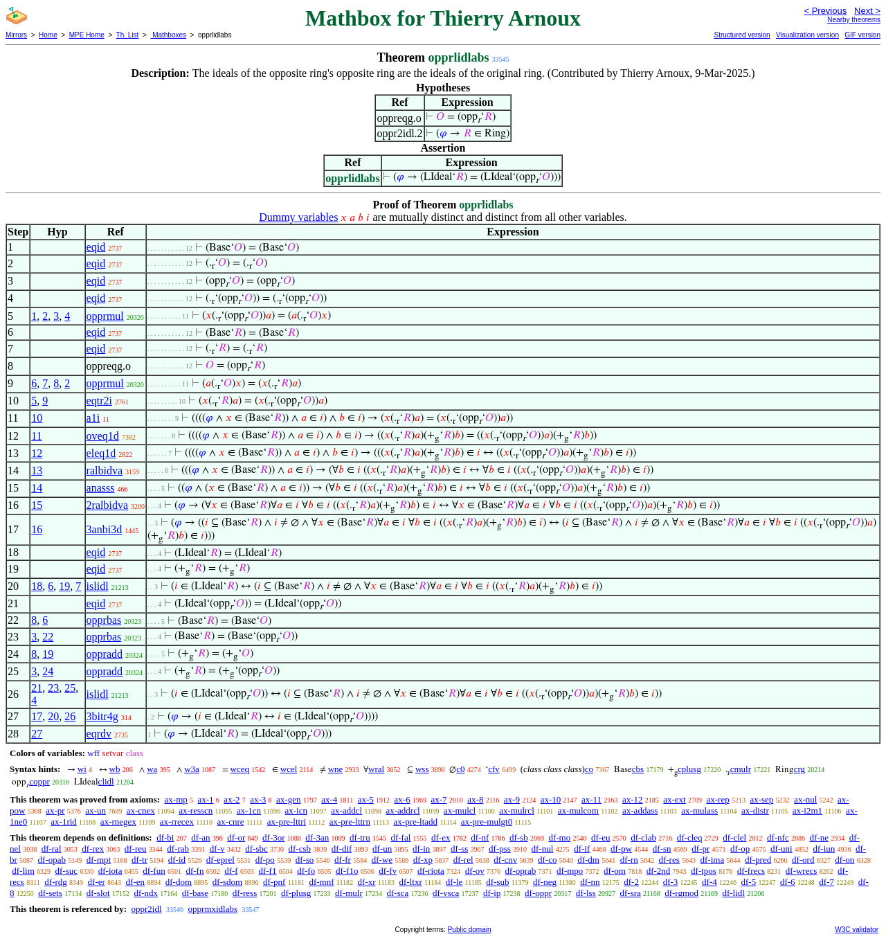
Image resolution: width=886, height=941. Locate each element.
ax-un (95, 810)
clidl (106, 781)
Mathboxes (168, 35)
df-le (454, 882)
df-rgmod (681, 893)
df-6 (787, 882)
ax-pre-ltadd (416, 821)
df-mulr (349, 893)
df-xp (423, 859)
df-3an (317, 837)
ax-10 (551, 799)
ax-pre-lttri (286, 821)
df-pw (621, 848)
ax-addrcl (403, 810)
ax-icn (295, 810)
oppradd (105, 654)
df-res (668, 859)
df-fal (400, 837)
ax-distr (755, 810)
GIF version (862, 35)
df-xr (367, 882)
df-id (177, 859)
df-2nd (659, 871)
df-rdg (55, 882)
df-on (844, 859)
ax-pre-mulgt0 (486, 821)
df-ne (818, 837)
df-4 (709, 882)
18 (36, 586)
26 (69, 716)
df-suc (66, 871)
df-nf (480, 837)
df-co (547, 859)
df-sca (398, 893)
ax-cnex (141, 810)
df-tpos (703, 871)
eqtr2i (99, 400)
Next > (867, 11)
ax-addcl (346, 810)
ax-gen (288, 799)
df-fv (388, 871)
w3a (191, 769)
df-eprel (220, 859)
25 (69, 688)
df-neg (545, 882)
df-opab (52, 859)
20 (53, 716)
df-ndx (146, 893)
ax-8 (475, 799)
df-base (195, 893)
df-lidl (733, 893)
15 (36, 505)
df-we (382, 859)
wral (376, 769)
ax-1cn (249, 810)
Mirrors (16, 35)
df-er (96, 882)
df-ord (803, 859)
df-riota (430, 871)
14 (36, 488)
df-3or (273, 837)
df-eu (600, 837)
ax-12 (632, 799)
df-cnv (505, 859)
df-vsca (446, 893)
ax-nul (805, 799)
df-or (236, 837)
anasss (101, 488)
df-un (382, 848)
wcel (289, 769)
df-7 (826, 882)
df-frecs (751, 871)
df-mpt (99, 859)
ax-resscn (196, 810)
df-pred (758, 859)
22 (47, 637)
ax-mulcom (578, 810)
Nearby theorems (853, 20)
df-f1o (347, 871)
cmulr (740, 769)
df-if (582, 848)
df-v (217, 848)
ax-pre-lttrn (349, 821)
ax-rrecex (177, 821)
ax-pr (55, 810)
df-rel (463, 859)
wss (422, 769)
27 (36, 734)
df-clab (643, 837)
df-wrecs (801, 871)
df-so (305, 859)
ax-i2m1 (807, 810)
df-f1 (267, 871)
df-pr (700, 848)
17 (36, 716)
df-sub (497, 882)
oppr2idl (146, 909)
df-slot (98, 893)
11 (36, 436)
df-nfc (778, 837)
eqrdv (99, 734)
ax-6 (402, 799)
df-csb (299, 848)
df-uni (781, 848)
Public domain (469, 929)
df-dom (178, 882)
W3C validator (856, 929)
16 (36, 529)
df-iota (110, 871)
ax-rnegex (118, 821)
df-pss (500, 848)
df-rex (93, 848)
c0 (460, 769)
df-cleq (690, 837)
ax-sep (761, 799)
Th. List (127, 35)
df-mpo (570, 871)
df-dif (342, 848)
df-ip (491, 893)
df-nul (543, 848)
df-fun (154, 871)
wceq (239, 769)
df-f (231, 871)
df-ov (475, 871)
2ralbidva (107, 505)
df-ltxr (410, 882)
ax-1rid (64, 821)
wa (152, 769)
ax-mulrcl (516, 810)
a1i (93, 418)
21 (36, 688)
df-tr (139, 859)
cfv (494, 769)
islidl (98, 586)
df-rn (629, 859)
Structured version (742, 35)
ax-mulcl (460, 810)
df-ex (440, 837)
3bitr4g (102, 716)
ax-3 (258, 799)
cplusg (689, 769)
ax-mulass (699, 810)
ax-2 (231, 799)
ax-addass (640, 810)
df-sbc (256, 848)
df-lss (586, 893)
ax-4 (329, 799)
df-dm (588, 859)
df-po (265, 859)
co (589, 769)
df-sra (630, 893)
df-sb (518, 837)
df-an (200, 837)
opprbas (104, 620)
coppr (39, 781)
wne (335, 769)
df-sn (662, 848)
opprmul (105, 316)
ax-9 (512, 799)
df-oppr (538, 893)
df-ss (459, 848)
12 (36, 453)
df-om (615, 871)
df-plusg (296, 893)
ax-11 (591, 799)
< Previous (825, 11)
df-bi (165, 837)
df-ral (52, 848)
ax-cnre (230, 821)
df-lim (23, 871)
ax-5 (366, 799)
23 (53, 688)
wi (82, 769)
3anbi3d (105, 529)
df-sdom (227, 882)
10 (36, 418)
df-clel (734, 837)
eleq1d (101, 453)
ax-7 (438, 799)
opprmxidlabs (213, 909)
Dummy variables (298, 217)
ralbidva (105, 470)
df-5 (748, 882)
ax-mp (176, 799)
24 (47, 671)
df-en (135, 882)
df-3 (670, 882)
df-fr (342, 859)
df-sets (50, 893)
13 (36, 470)
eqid (96, 247)
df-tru (360, 837)
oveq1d (103, 436)
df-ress (245, 893)
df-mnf (321, 882)
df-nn (589, 882)
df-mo (559, 837)
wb (114, 769)
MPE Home (87, 35)
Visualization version (807, 35)
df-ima (712, 859)
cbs (638, 769)
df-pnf (274, 882)
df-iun (824, 848)
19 (64, 586)
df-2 (631, 882)
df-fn (195, 871)
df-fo (306, 871)
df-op (740, 848)
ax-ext (674, 799)
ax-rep (717, 799)
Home (48, 35)
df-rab (178, 848)
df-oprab (520, 871)
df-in (421, 848)
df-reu (136, 848)
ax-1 (206, 799)
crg (799, 769)
